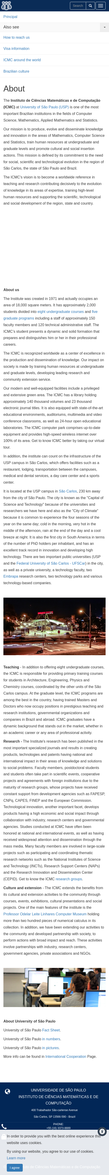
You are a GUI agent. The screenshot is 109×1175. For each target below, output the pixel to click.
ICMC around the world (22, 60)
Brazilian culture (16, 71)
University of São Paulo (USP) (44, 107)
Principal (10, 17)
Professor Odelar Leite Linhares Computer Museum (45, 914)
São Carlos (68, 491)
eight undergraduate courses (60, 312)
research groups (69, 879)
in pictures (50, 1048)
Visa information (16, 49)
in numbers (51, 1039)
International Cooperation (66, 1056)
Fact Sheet (51, 1030)
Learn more (16, 1158)
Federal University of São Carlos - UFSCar (51, 563)
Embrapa (10, 576)
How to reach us (16, 37)
